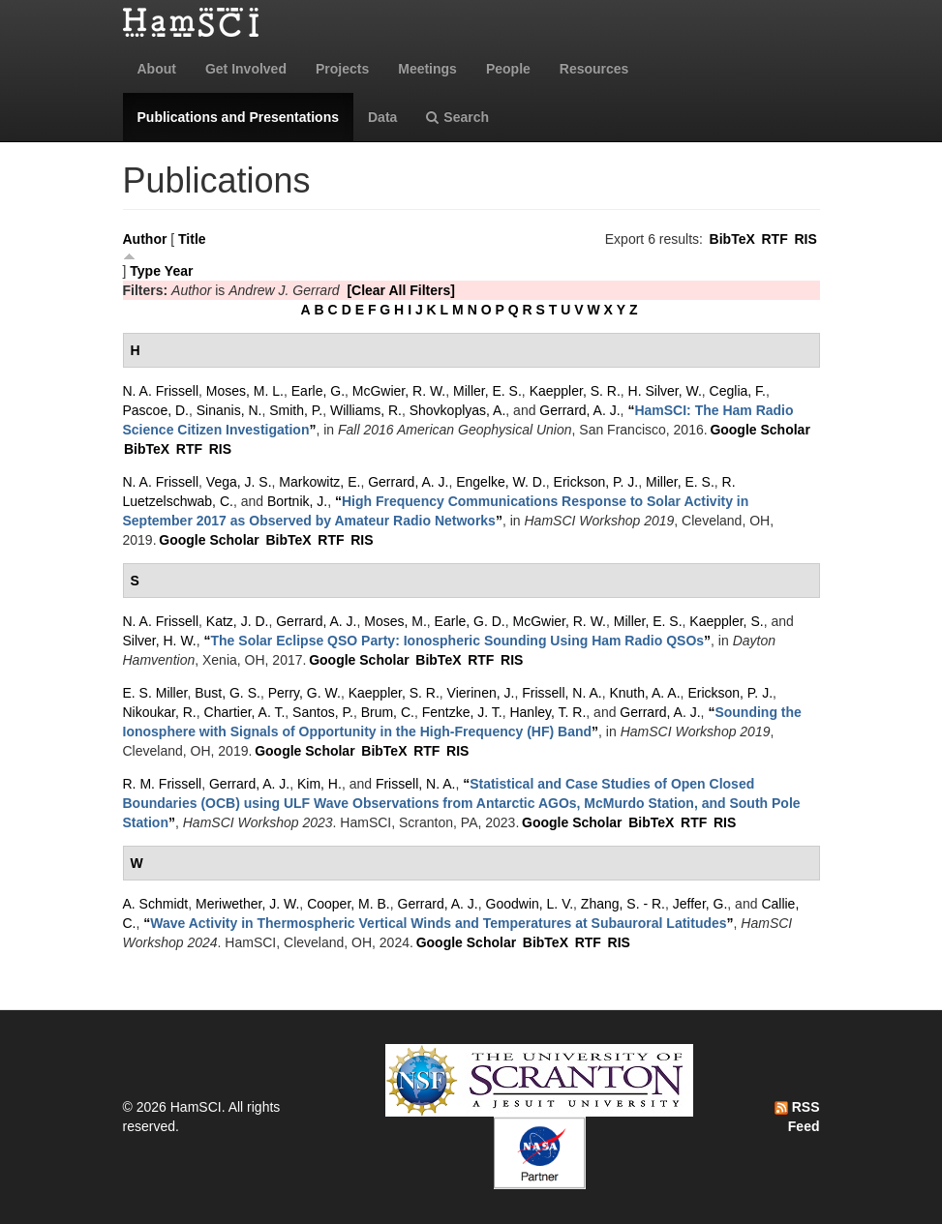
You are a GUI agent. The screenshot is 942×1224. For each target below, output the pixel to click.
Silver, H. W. (160, 640)
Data (382, 117)
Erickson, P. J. (596, 482)
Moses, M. (395, 621)
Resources (594, 68)
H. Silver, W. (665, 391)
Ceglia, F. (738, 391)
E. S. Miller (155, 693)
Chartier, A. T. (245, 712)
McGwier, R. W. (398, 391)
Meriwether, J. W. (247, 903)
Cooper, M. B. (348, 903)
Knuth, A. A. (644, 693)
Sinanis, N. (229, 410)
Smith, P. (295, 410)
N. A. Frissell (161, 391)
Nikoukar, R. (160, 712)
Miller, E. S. (487, 391)
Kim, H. (319, 783)
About (156, 68)
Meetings (427, 68)
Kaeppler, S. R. (575, 391)
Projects (342, 68)
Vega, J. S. (239, 482)
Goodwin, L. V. (530, 903)
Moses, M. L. (245, 391)
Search (457, 117)
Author (145, 239)
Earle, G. (318, 391)
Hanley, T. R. (547, 712)
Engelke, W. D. (501, 482)
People (508, 68)
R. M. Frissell (162, 783)
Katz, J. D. (237, 621)
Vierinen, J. (481, 693)
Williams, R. (366, 410)
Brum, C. (387, 712)
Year (179, 271)
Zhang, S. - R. (623, 903)
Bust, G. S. (227, 693)
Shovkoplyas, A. (458, 410)
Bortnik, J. (297, 501)
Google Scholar (759, 429)
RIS (805, 239)
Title (192, 239)
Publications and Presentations (238, 117)
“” (458, 640)
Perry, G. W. (304, 693)
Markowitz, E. (319, 482)
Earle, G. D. (470, 621)
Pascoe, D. (156, 410)
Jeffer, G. (700, 903)
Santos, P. (322, 712)
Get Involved (246, 68)
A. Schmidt (156, 903)
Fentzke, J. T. (462, 712)
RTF (774, 239)
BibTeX (732, 239)
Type (145, 271)
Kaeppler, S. (726, 621)
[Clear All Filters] (401, 290)
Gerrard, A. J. (579, 410)
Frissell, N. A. (561, 693)
